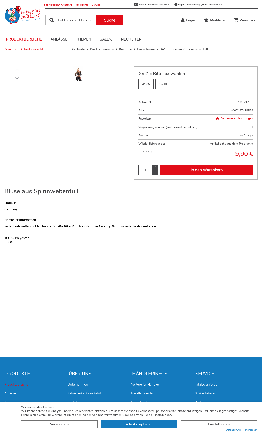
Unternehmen (78, 384)
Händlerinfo (82, 4)
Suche (109, 20)
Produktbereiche (24, 39)
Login (188, 20)
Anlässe (59, 39)
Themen (83, 39)
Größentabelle (204, 393)
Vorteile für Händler (145, 384)
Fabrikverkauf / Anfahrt (58, 4)
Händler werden (143, 393)
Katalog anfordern (207, 384)
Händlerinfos (149, 374)
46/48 (163, 84)
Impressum (251, 430)
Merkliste (214, 20)
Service (96, 4)
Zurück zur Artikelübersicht (23, 49)
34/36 (146, 84)
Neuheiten (131, 39)
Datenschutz (233, 430)
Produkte (17, 374)
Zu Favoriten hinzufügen (234, 118)
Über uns (80, 374)
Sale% (106, 39)
